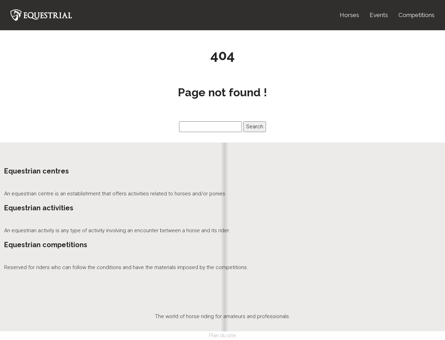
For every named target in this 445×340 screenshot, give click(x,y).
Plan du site (222, 335)
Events (379, 14)
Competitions (416, 14)
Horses (349, 14)
